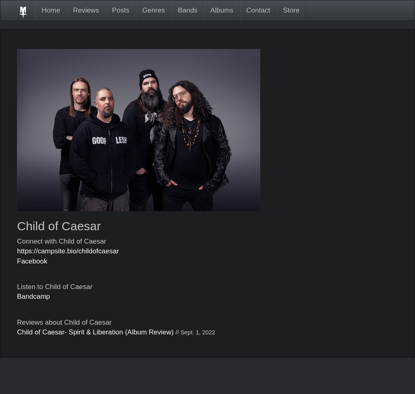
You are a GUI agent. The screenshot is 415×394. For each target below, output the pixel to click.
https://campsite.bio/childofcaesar (68, 251)
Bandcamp (33, 296)
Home (51, 10)
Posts (121, 10)
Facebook (32, 261)
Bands (187, 10)
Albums (221, 10)
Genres (153, 10)
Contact (258, 10)
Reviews (86, 10)
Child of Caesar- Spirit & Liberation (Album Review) (95, 332)
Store (291, 10)
